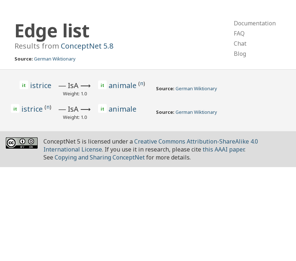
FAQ (239, 33)
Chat (240, 43)
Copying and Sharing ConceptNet (100, 157)
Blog (240, 54)
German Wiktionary (55, 58)
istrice (40, 85)
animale (123, 85)
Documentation (255, 23)
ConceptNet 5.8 (87, 46)
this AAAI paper (223, 149)
